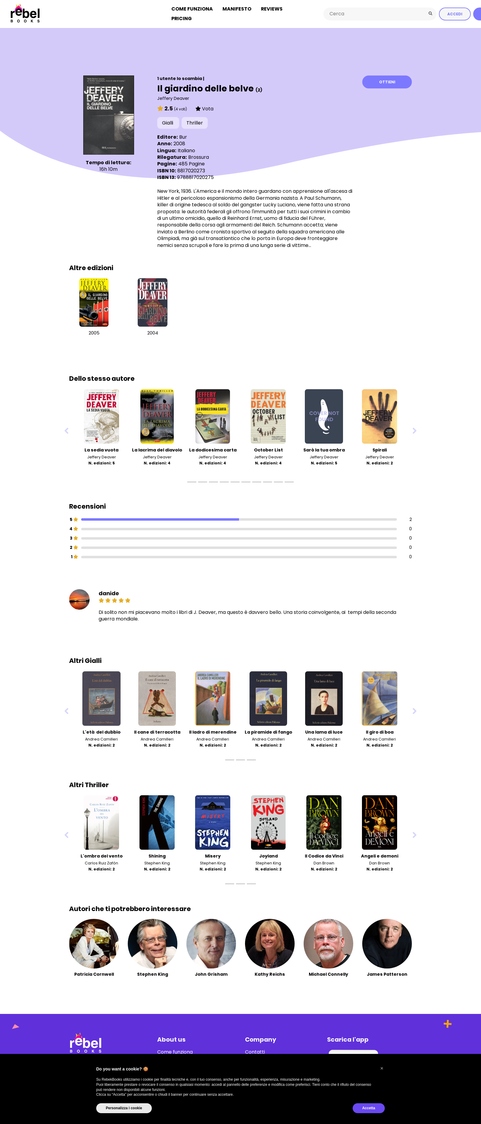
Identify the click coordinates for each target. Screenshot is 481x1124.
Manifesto (236, 8)
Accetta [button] (368, 1108)
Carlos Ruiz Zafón (101, 862)
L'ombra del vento (102, 855)
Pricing (181, 18)
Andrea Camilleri (101, 738)
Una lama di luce (324, 731)
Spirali (379, 449)
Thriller (194, 122)
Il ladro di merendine (213, 731)
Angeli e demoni (379, 855)
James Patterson (387, 973)
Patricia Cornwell (94, 973)
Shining (157, 855)
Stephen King (157, 862)
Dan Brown (324, 862)
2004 (152, 332)
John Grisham (211, 973)
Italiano (186, 149)
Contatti (255, 1051)
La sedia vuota (101, 449)
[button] (382, 1068)
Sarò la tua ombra (324, 449)
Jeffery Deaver (173, 97)
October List (268, 449)
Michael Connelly (328, 973)
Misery (213, 855)
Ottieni (387, 81)
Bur (183, 136)
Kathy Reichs (270, 973)
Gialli (168, 122)
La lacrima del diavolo (157, 449)
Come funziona (192, 8)
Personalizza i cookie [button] (124, 1108)
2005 (94, 332)
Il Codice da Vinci (324, 855)
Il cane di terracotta (157, 731)
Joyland (268, 855)
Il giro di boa (380, 731)
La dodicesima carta (213, 449)
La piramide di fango (268, 731)
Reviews (272, 8)
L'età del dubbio (102, 731)
